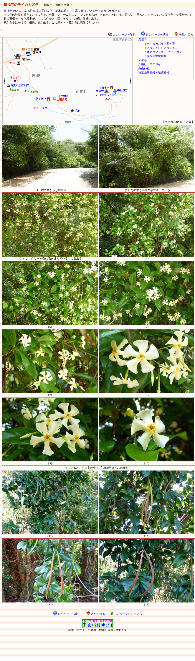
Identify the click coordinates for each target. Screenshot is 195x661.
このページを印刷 (122, 34)
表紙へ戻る (183, 34)
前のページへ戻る (155, 34)
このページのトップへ (126, 613)
